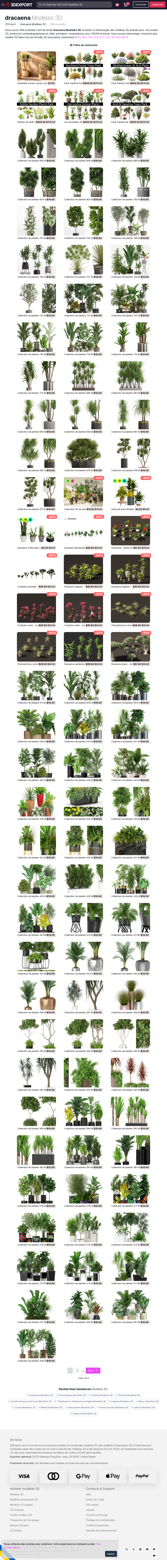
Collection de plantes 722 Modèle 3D (36, 315)
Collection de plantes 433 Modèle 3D (36, 857)
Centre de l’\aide (95, 1499)
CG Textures (17, 1510)
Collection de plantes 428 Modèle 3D (83, 896)
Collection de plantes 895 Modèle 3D (83, 160)
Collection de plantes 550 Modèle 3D (130, 702)
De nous (16, 1440)
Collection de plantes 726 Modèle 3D (130, 276)
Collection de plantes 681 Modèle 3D (130, 431)
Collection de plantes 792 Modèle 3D (130, 199)
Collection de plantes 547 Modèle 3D (83, 741)
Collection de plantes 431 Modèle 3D (129, 857)
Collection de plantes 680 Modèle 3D (36, 470)
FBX (90, 37)
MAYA (125, 37)
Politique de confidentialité (100, 1520)
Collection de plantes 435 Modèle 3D (83, 819)
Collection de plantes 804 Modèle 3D (36, 199)
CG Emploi (15, 1530)
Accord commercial (97, 1515)
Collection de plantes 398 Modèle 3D (36, 1012)
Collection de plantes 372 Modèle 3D (83, 1283)
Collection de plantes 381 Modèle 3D (82, 1167)
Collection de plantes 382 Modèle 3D (36, 1167)
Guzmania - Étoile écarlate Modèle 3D (130, 547)
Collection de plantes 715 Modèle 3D (129, 354)
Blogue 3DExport (19, 1525)
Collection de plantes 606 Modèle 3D (83, 702)
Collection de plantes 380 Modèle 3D (130, 1167)
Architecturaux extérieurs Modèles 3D (30, 1401)
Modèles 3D (17, 1494)
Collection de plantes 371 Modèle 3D (129, 1283)
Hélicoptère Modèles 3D (79, 1407)
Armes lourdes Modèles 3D (112, 1407)
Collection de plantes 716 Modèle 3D (82, 354)
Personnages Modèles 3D (71, 1395)
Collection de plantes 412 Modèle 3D (83, 935)
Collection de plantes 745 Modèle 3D (36, 276)
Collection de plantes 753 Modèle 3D (36, 238)
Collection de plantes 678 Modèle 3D (130, 470)
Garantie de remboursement (101, 1530)
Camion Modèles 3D (143, 1407)
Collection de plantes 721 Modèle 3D (82, 315)
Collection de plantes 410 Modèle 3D (36, 973)
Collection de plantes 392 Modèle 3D (36, 1089)
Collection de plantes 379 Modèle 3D (36, 1206)
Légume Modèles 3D (121, 1401)
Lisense (90, 1510)
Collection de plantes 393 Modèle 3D (130, 1051)
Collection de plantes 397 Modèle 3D (83, 1012)
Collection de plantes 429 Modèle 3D (36, 896)
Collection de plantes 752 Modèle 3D (83, 238)
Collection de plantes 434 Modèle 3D (130, 819)
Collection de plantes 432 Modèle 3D (83, 857)
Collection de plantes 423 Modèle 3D (36, 935)
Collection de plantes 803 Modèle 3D (83, 199)
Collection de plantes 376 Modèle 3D (36, 1244)
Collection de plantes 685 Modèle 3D (83, 393)
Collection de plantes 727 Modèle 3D (83, 276)
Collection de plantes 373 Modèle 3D (36, 1283)
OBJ (84, 37)
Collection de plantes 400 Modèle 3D (83, 973)
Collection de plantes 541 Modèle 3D (130, 741)
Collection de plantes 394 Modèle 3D (83, 1051)
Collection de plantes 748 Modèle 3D (130, 238)
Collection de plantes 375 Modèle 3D (83, 1244)
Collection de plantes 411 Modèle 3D (129, 935)
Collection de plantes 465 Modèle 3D (36, 780)
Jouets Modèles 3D (24, 1407)
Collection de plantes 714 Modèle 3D (36, 393)
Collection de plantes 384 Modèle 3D (83, 1128)
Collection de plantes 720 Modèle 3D (130, 315)
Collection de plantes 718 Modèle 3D (36, 354)
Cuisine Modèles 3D (101, 1395)
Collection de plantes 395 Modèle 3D (36, 1051)
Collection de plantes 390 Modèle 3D (130, 1089)
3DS (96, 37)
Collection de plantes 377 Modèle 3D (130, 1206)
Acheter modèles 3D (25, 1489)
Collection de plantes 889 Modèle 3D (130, 160)
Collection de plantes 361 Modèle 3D (129, 1322)
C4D (108, 37)
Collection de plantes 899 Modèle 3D (36, 160)
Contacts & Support (100, 1489)
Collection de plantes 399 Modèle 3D (130, 973)
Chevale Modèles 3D (127, 1395)
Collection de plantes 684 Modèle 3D (130, 393)
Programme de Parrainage (24, 1520)
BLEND (116, 37)
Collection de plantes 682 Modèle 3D (83, 431)
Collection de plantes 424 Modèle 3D (130, 896)
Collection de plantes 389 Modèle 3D (36, 1128)
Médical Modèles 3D (50, 1407)
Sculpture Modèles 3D (40, 1395)
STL (102, 37)
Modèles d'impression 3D (24, 1499)
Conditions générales (97, 1525)
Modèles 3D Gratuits (21, 1504)
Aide (88, 1494)
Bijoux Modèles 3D (147, 1401)
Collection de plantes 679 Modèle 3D (83, 470)
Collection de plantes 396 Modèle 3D (130, 1012)
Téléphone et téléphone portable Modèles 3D (80, 1401)
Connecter (157, 4)
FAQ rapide (92, 1504)
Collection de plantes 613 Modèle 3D (36, 702)
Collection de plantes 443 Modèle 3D (83, 780)
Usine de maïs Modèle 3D (124, 509)
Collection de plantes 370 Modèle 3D (36, 1322)
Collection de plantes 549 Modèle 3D (36, 741)
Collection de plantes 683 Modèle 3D (36, 431)
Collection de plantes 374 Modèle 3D (130, 1244)
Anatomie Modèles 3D (83, 1413)
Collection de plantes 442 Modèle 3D (130, 780)
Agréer (111, 1553)
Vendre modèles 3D (21, 1515)
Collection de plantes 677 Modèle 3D (36, 509)
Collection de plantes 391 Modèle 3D (82, 1089)
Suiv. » (93, 1370)
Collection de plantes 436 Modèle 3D (36, 819)
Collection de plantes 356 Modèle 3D (36, 1360)
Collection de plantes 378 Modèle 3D (83, 1206)
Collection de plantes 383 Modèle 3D (130, 1128)
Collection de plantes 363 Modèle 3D (83, 1322)
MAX (78, 37)
